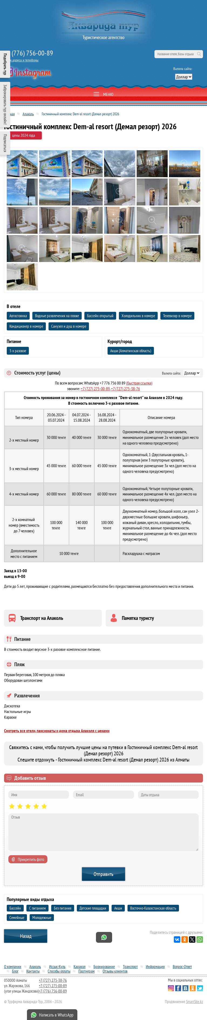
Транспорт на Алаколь (41, 617)
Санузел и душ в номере (68, 326)
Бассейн (15, 908)
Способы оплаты (59, 971)
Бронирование (104, 966)
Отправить (103, 874)
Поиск (199, 54)
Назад (26, 935)
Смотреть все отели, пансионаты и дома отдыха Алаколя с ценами (56, 730)
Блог (15, 971)
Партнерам (86, 971)
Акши (118, 908)
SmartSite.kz (194, 1001)
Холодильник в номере (138, 315)
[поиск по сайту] (178, 54)
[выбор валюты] (183, 77)
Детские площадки (93, 908)
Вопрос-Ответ (182, 966)
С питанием (37, 908)
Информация (155, 966)
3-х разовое (17, 350)
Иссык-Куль (57, 966)
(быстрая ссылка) (139, 383)
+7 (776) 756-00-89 (28, 52)
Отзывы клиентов (115, 971)
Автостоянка (18, 315)
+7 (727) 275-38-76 (125, 388)
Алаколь (28, 113)
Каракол (79, 966)
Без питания (62, 908)
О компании (12, 966)
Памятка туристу (138, 617)
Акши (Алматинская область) (130, 350)
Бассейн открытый (100, 315)
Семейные (16, 917)
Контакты (33, 971)
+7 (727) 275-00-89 (95, 388)
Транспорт (130, 966)
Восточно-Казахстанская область (153, 908)
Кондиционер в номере (26, 326)
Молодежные (41, 917)
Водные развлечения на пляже (57, 315)
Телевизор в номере (177, 315)
